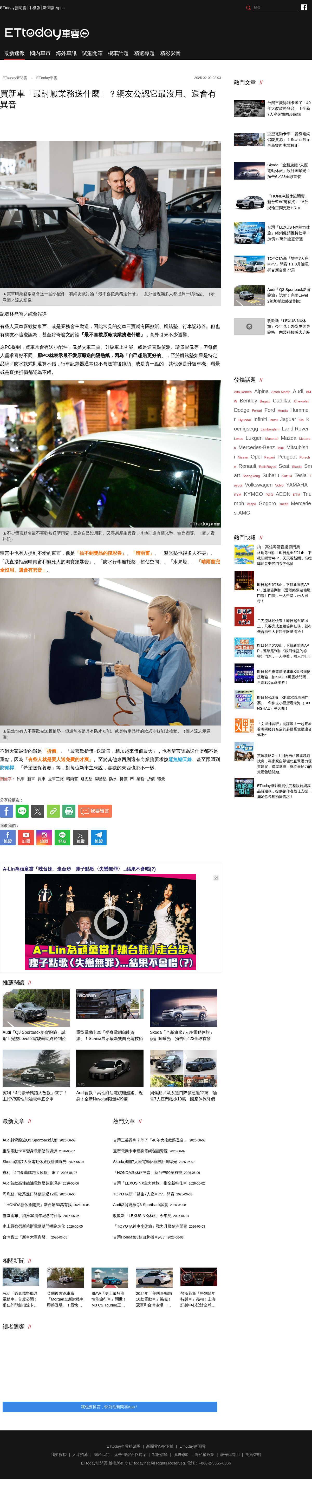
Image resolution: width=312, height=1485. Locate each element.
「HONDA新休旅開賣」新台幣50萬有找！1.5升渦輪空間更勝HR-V (288, 202)
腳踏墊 (101, 779)
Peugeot (287, 457)
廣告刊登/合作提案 (130, 1454)
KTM (296, 495)
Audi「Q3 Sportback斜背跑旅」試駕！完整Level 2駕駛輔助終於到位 (34, 1035)
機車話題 (118, 53)
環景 (161, 779)
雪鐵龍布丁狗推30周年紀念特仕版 (41, 1215)
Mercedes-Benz (256, 447)
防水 (113, 779)
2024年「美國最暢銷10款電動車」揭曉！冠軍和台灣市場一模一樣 (154, 1299)
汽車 (21, 779)
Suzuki (287, 476)
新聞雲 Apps (53, 7)
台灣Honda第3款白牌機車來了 (148, 1237)
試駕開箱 (92, 53)
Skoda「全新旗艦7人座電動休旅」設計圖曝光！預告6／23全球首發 (182, 1035)
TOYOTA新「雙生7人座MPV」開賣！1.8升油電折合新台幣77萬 (288, 264)
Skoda (297, 467)
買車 (42, 779)
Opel (256, 457)
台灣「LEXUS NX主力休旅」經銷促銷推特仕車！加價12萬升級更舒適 (288, 233)
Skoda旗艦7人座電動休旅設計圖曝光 (43, 1161)
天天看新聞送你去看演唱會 (280, 692)
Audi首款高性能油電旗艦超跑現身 (41, 1183)
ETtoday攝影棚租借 (274, 780)
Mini (280, 448)
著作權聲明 (230, 1454)
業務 (140, 779)
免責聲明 (253, 1454)
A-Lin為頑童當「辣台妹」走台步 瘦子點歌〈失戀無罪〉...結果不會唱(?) (79, 869)
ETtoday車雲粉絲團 (303, 7)
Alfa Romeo (243, 392)
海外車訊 (66, 53)
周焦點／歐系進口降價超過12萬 (39, 1194)
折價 (123, 779)
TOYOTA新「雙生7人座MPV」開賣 (152, 1194)
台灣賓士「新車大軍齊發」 (35, 1237)
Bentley (248, 400)
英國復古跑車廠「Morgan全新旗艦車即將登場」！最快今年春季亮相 (65, 1299)
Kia (301, 420)
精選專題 (144, 53)
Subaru (270, 475)
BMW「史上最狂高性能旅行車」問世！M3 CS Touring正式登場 (109, 1299)
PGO (269, 495)
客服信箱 (160, 1454)
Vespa (251, 504)
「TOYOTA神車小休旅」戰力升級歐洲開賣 (159, 1226)
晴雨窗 (72, 779)
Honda (283, 411)
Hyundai (244, 420)
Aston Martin (280, 392)
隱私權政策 (204, 1454)
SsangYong (251, 476)
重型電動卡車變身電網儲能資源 (39, 1151)
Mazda (288, 438)
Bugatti (265, 401)
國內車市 (40, 53)
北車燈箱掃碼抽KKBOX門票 (281, 665)
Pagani (269, 457)
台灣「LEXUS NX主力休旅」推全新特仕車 (159, 1183)
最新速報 (14, 53)
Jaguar (288, 419)
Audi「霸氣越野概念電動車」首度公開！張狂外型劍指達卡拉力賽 (20, 1299)
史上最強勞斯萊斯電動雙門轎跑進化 (43, 1226)
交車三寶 (56, 779)
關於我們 (101, 1454)
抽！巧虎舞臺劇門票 (274, 640)
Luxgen (254, 438)
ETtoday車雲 (52, 33)
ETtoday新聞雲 (13, 7)
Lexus (238, 439)
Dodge (241, 410)
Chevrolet (301, 401)
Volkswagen (259, 485)
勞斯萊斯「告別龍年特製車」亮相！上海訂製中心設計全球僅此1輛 (198, 1299)
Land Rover (295, 429)
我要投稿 (59, 1454)
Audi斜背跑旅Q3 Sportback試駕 (39, 1140)
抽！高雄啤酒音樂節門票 (278, 547)
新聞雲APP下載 (159, 1446)
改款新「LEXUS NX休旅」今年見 (151, 1215)
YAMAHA (297, 485)
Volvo (279, 485)
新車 (31, 779)
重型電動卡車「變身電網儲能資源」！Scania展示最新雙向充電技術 (109, 1035)
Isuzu (274, 420)
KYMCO (253, 494)
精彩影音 (170, 53)
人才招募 (80, 1454)
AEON (283, 494)
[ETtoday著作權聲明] (94, 853)
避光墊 (86, 779)
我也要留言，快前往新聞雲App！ (110, 1407)
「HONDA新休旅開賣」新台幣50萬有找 (46, 1204)
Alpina (261, 391)
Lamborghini (270, 429)
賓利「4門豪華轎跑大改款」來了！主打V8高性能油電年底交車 (35, 1096)
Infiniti (260, 419)
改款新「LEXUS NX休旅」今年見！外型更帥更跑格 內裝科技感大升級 (288, 326)
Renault (247, 466)
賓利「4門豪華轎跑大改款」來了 (40, 1172)
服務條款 (181, 1454)
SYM (237, 495)
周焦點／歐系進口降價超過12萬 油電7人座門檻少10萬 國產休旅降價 (183, 1096)
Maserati (271, 439)
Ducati (283, 504)
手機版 (34, 7)
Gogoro (267, 503)
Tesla (301, 475)
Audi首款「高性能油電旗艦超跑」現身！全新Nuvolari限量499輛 (109, 1096)
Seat (284, 466)
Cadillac (282, 400)
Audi (298, 391)
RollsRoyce (267, 467)
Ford (269, 410)
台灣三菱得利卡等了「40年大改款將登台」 (159, 1140)
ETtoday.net (139, 1463)
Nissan (243, 457)
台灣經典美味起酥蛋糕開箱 (280, 718)
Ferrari (257, 411)
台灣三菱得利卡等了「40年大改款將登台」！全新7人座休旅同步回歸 (289, 108)
